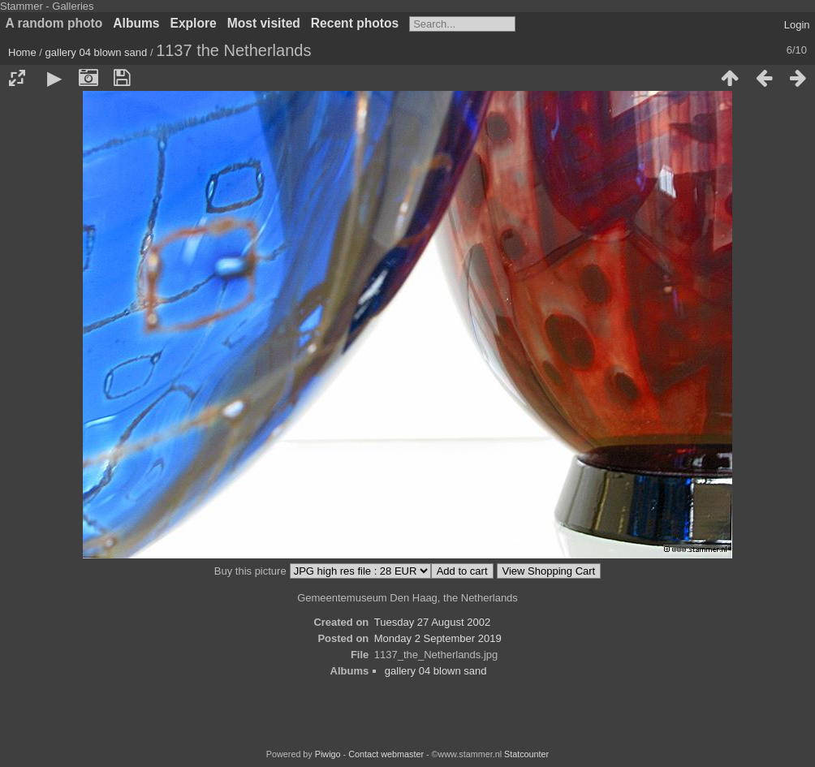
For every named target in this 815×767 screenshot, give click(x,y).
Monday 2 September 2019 (438, 638)
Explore (193, 23)
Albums (136, 23)
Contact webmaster (386, 754)
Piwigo (328, 754)
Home (22, 52)
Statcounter (526, 754)
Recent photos (355, 23)
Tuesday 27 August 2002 (432, 622)
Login (797, 25)
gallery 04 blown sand (96, 52)
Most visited (263, 23)
